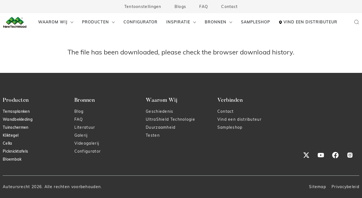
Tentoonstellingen (142, 6)
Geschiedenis (159, 111)
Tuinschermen (16, 127)
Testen (153, 135)
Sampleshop (230, 127)
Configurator (87, 151)
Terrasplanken (16, 111)
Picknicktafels (15, 151)
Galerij (81, 135)
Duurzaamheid (161, 127)
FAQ (203, 6)
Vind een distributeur (239, 119)
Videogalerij (86, 143)
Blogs (180, 6)
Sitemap (317, 186)
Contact (229, 6)
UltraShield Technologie (170, 119)
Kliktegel (11, 135)
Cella (7, 143)
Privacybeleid (345, 186)
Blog (79, 111)
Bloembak (12, 159)
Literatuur (84, 127)
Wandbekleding (18, 119)
